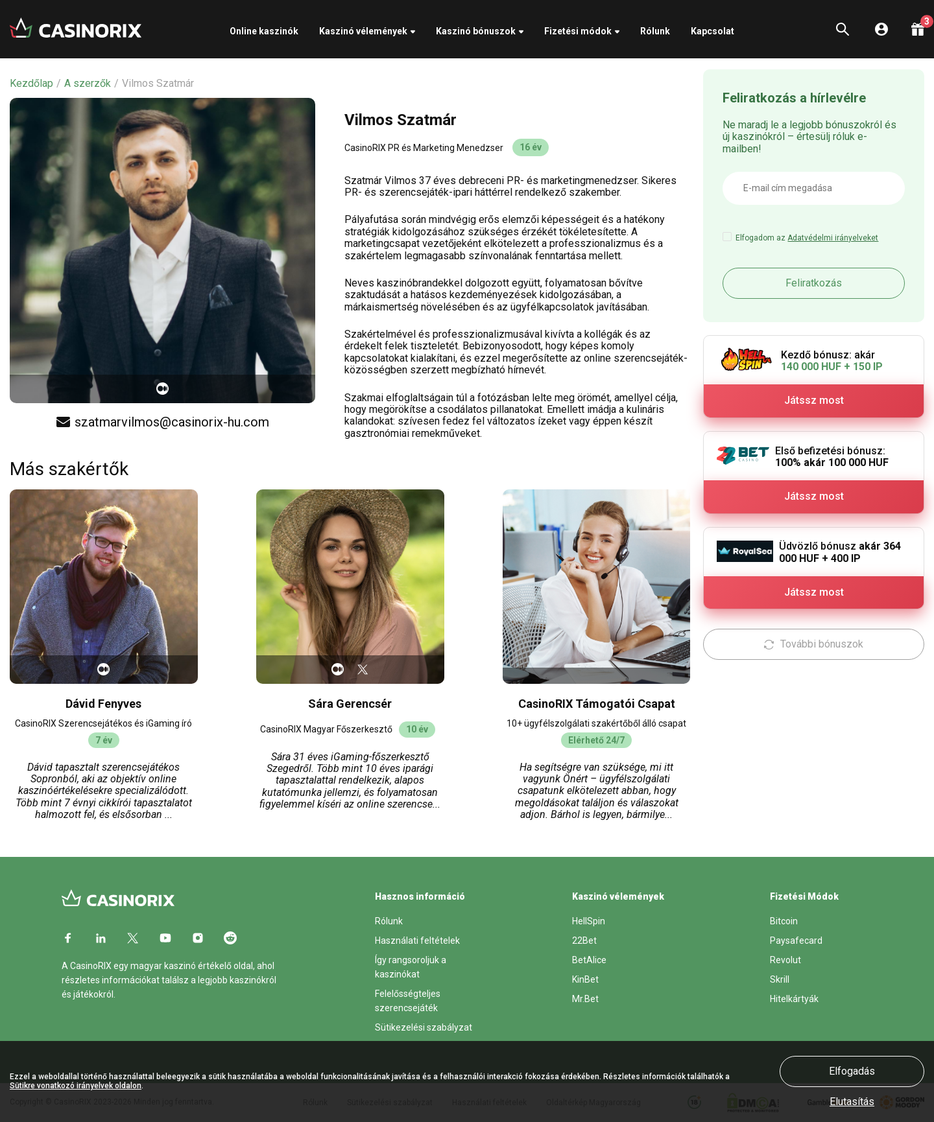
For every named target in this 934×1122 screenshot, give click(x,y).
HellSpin (588, 921)
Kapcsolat (712, 31)
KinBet (585, 979)
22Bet (584, 940)
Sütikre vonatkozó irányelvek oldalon (75, 1085)
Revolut (785, 960)
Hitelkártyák (794, 999)
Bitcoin (784, 921)
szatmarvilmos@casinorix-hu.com (162, 422)
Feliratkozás (813, 283)
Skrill (779, 979)
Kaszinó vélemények (363, 31)
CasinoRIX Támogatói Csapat (596, 703)
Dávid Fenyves (103, 703)
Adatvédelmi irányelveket (832, 237)
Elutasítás (852, 1102)
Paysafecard (796, 940)
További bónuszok (813, 644)
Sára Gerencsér (350, 703)
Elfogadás (852, 1071)
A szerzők (87, 83)
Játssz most (814, 400)
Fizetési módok (578, 31)
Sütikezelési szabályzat (423, 1027)
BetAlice (589, 960)
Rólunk (655, 31)
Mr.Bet (585, 999)
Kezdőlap (31, 83)
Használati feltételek (417, 940)
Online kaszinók (264, 31)
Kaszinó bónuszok (476, 31)
